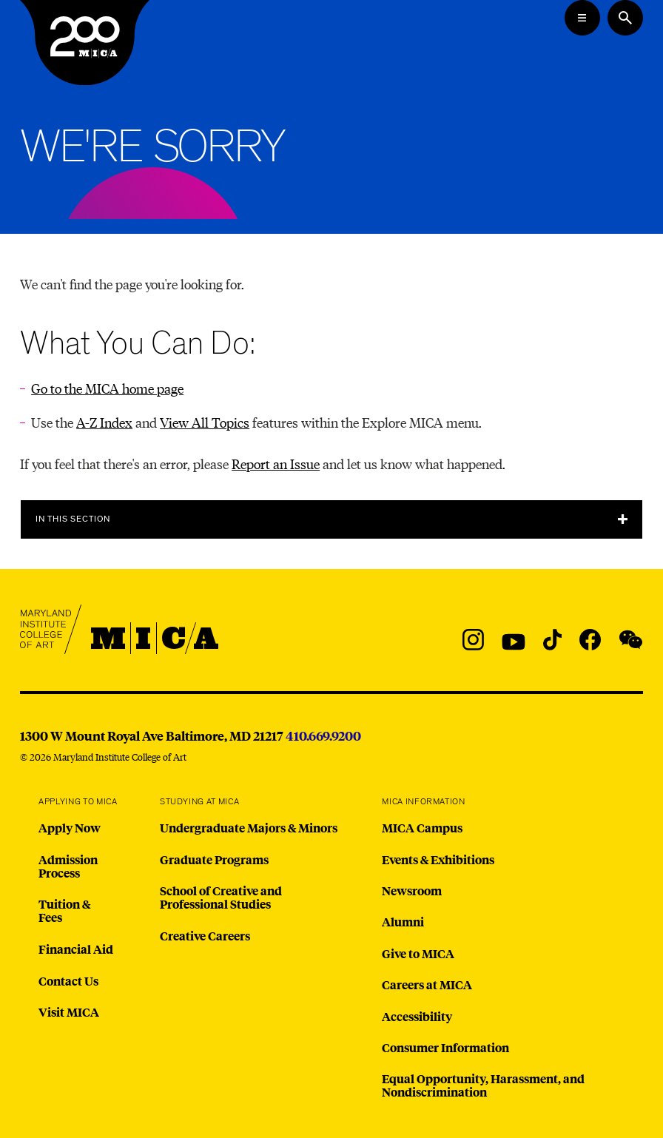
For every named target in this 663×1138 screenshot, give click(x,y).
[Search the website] (625, 18)
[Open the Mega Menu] (582, 18)
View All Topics (204, 422)
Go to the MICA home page (107, 388)
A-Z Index (104, 422)
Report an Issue (276, 463)
